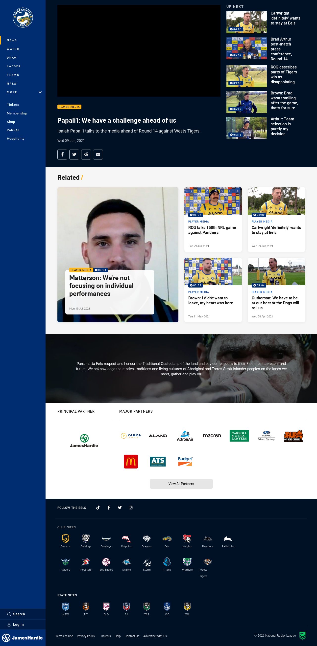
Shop (11, 121)
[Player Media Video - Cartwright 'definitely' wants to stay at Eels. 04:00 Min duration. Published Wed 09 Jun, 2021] (276, 219)
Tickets (13, 104)
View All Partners (181, 483)
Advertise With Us (155, 636)
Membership (17, 113)
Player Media (69, 107)
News (12, 40)
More (24, 92)
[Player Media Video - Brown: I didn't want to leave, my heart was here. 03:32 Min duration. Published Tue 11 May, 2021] (213, 290)
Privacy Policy (86, 636)
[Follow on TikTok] (98, 507)
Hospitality (15, 138)
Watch (13, 49)
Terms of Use (64, 636)
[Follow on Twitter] (120, 507)
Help (118, 636)
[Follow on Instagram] (131, 507)
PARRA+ (13, 130)
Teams (13, 75)
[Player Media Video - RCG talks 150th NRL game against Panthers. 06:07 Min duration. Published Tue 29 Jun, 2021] (213, 219)
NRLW (12, 83)
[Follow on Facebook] (109, 507)
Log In (15, 624)
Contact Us (132, 636)
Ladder (14, 66)
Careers (106, 636)
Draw (12, 57)
